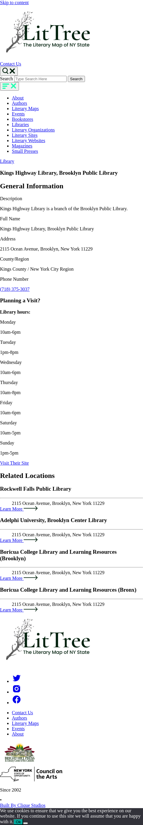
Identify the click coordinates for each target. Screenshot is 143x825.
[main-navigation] (9, 86)
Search (6, 78)
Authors (19, 103)
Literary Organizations (33, 129)
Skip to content (14, 2)
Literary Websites (28, 140)
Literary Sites (25, 135)
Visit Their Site (14, 463)
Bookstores (22, 119)
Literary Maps (25, 108)
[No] (25, 823)
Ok (18, 822)
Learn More (19, 508)
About (18, 97)
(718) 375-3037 (15, 289)
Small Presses (25, 151)
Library (7, 161)
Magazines (22, 145)
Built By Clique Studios (22, 805)
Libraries (20, 124)
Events (18, 113)
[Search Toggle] (9, 71)
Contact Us (10, 63)
